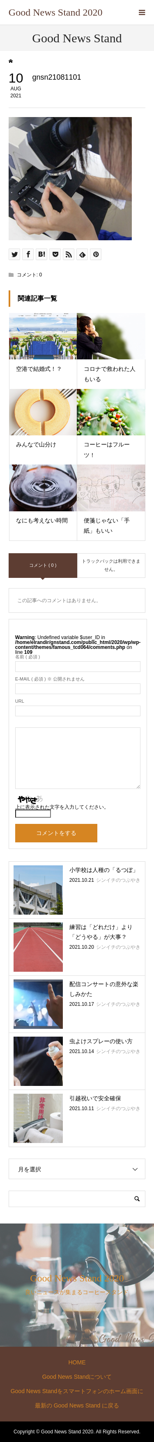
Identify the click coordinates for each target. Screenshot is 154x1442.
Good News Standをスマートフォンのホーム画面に (77, 1391)
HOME (76, 1362)
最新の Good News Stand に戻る (77, 1405)
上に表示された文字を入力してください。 (62, 807)
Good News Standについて (77, 1376)
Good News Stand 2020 (56, 12)
